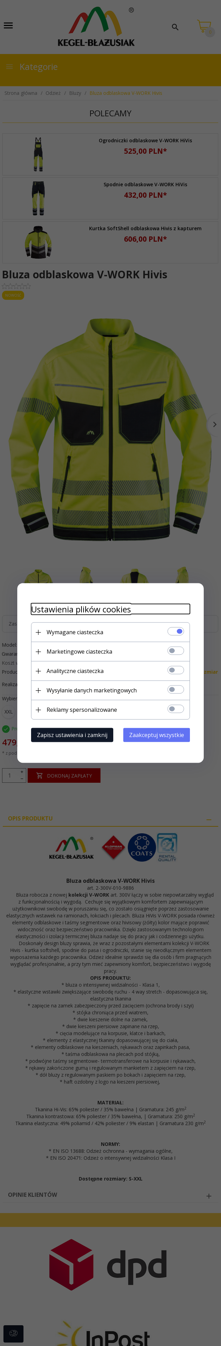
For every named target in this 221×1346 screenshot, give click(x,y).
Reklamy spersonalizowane (82, 710)
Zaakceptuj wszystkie (156, 735)
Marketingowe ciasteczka (79, 651)
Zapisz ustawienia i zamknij (72, 735)
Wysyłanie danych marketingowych (92, 690)
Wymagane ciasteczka (75, 632)
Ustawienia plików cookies (81, 609)
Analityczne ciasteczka (75, 671)
